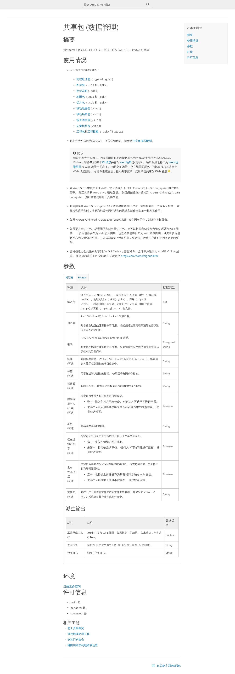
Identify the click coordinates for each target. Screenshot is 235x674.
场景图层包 (83, 120)
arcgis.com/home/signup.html (140, 256)
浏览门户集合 (76, 641)
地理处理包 (83, 79)
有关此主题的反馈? (168, 667)
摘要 (190, 35)
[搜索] (148, 4)
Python (82, 277)
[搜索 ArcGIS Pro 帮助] (114, 5)
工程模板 (92, 131)
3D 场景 (106, 162)
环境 (190, 52)
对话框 (69, 277)
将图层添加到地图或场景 (83, 646)
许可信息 (192, 57)
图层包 (80, 85)
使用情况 (192, 40)
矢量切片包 (83, 126)
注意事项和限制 (142, 140)
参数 (190, 46)
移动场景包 (83, 114)
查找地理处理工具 (78, 635)
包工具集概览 (76, 629)
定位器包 (81, 91)
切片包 (80, 102)
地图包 (80, 97)
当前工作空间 (72, 588)
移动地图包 (83, 108)
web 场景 (126, 162)
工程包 (80, 131)
